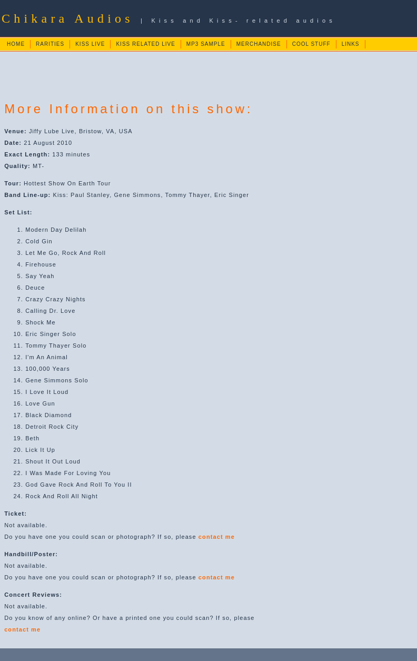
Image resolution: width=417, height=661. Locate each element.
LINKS (351, 44)
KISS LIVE (90, 44)
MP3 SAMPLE (205, 44)
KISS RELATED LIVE (145, 44)
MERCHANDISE (258, 44)
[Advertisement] (194, 76)
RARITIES (50, 44)
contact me (216, 537)
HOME (16, 44)
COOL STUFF (311, 44)
